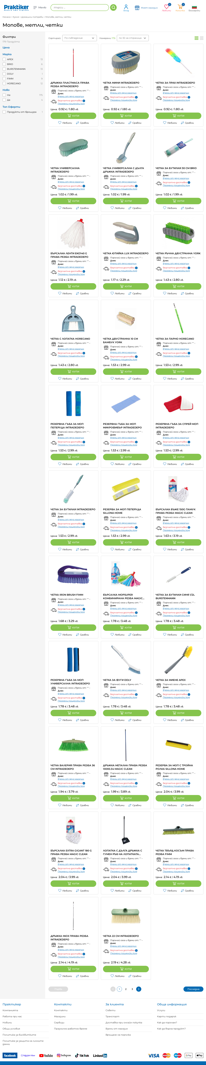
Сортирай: (54, 38)
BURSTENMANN (16, 69)
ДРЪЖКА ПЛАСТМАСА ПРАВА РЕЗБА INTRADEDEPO (70, 84)
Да (8, 99)
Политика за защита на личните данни (23, 1042)
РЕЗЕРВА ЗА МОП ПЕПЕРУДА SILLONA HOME (122, 511)
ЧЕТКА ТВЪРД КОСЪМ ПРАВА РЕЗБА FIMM (175, 852)
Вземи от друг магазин (71, 96)
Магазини (60, 1016)
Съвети (110, 1010)
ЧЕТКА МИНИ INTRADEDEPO (121, 82)
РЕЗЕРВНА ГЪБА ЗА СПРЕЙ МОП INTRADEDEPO (177, 425)
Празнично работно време (70, 1028)
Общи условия (11, 1028)
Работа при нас (12, 1016)
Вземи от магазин (117, 1028)
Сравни (82, 122)
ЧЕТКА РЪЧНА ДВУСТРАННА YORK (178, 253)
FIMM (10, 78)
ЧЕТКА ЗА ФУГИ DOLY (117, 679)
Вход (126, 8)
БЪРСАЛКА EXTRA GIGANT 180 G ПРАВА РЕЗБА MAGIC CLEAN (71, 852)
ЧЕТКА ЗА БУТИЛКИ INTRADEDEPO (73, 509)
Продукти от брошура (21, 111)
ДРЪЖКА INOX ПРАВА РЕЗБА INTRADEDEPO (69, 937)
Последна (193, 989)
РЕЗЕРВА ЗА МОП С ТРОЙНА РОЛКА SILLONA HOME (174, 767)
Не (8, 95)
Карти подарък (166, 1016)
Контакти (60, 1010)
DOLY (10, 73)
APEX (10, 59)
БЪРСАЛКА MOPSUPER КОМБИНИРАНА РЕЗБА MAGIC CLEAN (123, 596)
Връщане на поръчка (118, 1034)
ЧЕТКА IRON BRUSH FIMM (67, 594)
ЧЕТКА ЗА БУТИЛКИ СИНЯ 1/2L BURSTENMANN (175, 596)
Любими (65, 122)
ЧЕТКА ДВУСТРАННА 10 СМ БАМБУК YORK (120, 340)
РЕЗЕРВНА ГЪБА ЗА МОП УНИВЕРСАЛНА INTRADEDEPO (70, 681)
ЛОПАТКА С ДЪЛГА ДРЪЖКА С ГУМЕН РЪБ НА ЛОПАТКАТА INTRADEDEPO (122, 852)
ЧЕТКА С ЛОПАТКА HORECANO (70, 338)
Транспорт (112, 1016)
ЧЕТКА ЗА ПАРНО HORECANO (175, 338)
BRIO (10, 64)
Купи (73, 116)
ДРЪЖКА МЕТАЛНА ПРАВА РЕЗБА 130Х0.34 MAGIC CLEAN (125, 767)
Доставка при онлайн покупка (124, 1022)
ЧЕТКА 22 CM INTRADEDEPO (121, 935)
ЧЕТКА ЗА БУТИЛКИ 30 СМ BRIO (176, 168)
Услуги (161, 1010)
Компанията (10, 1010)
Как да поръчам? (167, 1022)
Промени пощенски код (71, 103)
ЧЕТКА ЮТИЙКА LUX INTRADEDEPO (126, 253)
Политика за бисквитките (19, 1034)
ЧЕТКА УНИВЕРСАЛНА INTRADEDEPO (65, 170)
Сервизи (59, 1022)
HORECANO (14, 83)
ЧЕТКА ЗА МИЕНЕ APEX (171, 679)
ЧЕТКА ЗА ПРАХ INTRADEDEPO (175, 82)
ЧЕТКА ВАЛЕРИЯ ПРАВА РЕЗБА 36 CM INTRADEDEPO (73, 767)
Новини (7, 1022)
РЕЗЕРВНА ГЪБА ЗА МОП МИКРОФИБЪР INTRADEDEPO (122, 425)
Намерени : (107, 38)
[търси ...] (80, 7)
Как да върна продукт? (171, 1028)
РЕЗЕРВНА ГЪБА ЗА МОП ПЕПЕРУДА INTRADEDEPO (67, 425)
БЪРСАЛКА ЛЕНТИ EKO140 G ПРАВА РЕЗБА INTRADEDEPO (69, 255)
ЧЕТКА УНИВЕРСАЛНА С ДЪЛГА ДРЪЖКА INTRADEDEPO (123, 170)
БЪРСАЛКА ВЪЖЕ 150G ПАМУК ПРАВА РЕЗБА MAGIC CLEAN (176, 511)
